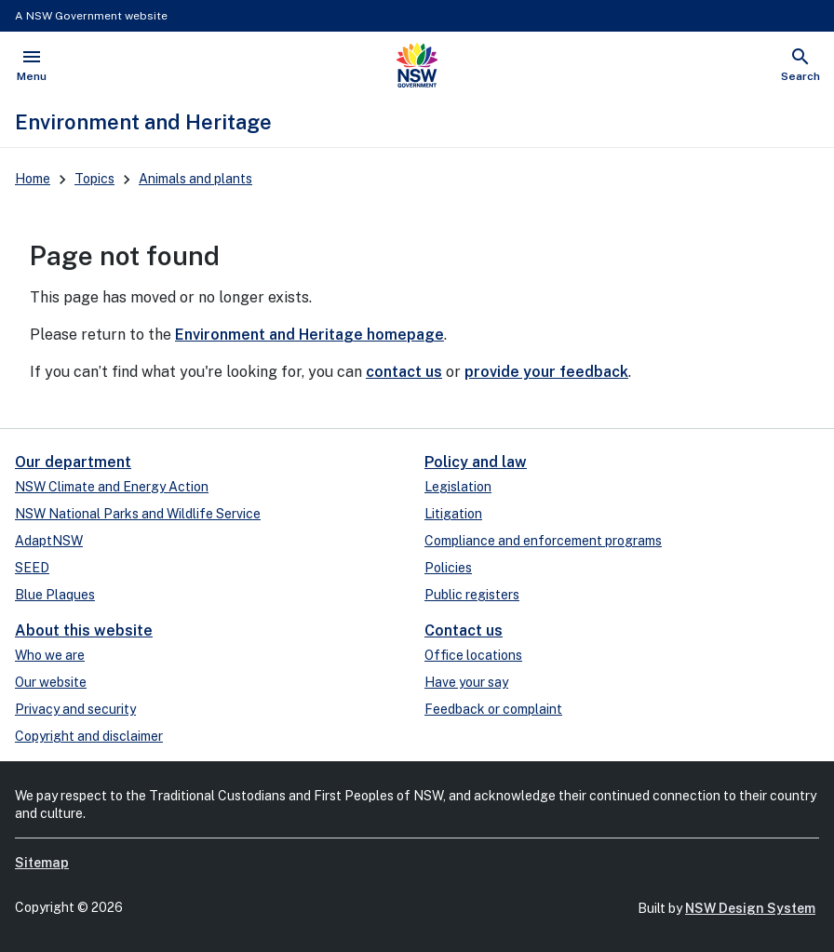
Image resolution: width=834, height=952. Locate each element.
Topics (94, 178)
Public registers (471, 594)
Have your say (466, 682)
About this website (84, 630)
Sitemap (42, 862)
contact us (404, 372)
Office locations (473, 655)
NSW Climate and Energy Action (111, 486)
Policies (448, 567)
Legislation (457, 486)
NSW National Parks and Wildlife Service (138, 513)
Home (32, 178)
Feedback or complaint (493, 709)
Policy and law (475, 462)
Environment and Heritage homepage (309, 334)
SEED (32, 567)
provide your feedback (546, 372)
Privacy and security (75, 709)
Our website (51, 682)
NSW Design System (750, 908)
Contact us (463, 630)
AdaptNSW (49, 540)
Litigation (453, 513)
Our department (73, 462)
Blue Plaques (55, 594)
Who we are (50, 655)
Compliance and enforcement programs (543, 540)
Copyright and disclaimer (89, 736)
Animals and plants (195, 178)
